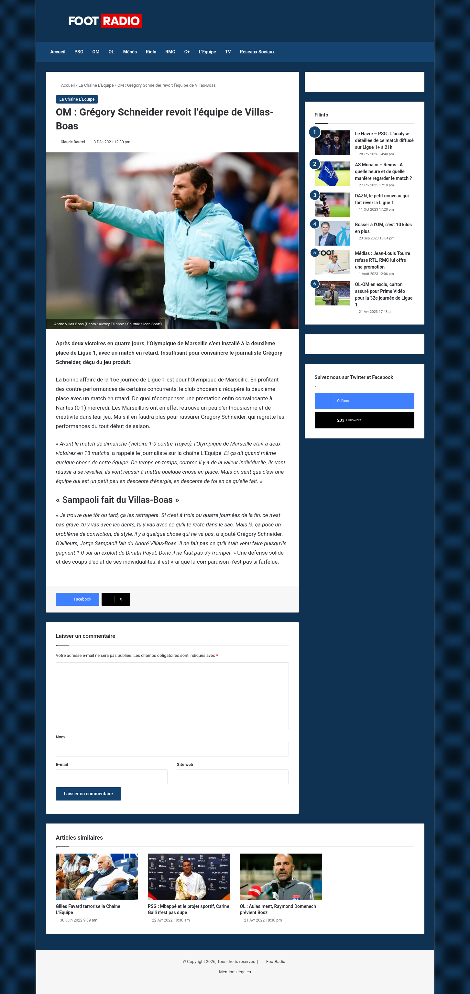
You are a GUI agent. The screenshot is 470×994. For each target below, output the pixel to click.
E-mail (62, 764)
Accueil (58, 51)
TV (228, 51)
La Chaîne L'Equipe (96, 85)
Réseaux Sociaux (257, 51)
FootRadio (275, 961)
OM (96, 51)
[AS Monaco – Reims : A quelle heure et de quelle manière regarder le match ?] (332, 173)
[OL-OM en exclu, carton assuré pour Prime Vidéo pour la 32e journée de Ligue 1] (332, 293)
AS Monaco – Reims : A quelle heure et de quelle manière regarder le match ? (383, 171)
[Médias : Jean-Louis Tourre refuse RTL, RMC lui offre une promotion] (332, 262)
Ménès (130, 51)
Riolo (151, 51)
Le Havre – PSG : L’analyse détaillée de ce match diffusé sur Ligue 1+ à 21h (384, 140)
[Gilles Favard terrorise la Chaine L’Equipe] (97, 877)
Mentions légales (235, 971)
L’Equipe (207, 51)
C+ (187, 51)
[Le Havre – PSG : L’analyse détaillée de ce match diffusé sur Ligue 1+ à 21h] (332, 142)
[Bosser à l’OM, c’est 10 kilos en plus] (332, 233)
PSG (78, 51)
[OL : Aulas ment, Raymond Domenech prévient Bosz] (281, 877)
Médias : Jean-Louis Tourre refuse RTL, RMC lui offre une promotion (382, 260)
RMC (170, 51)
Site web (185, 764)
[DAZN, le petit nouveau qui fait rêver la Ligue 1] (332, 205)
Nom (60, 736)
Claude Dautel (73, 142)
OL (111, 51)
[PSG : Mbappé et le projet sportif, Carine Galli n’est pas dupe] (189, 877)
